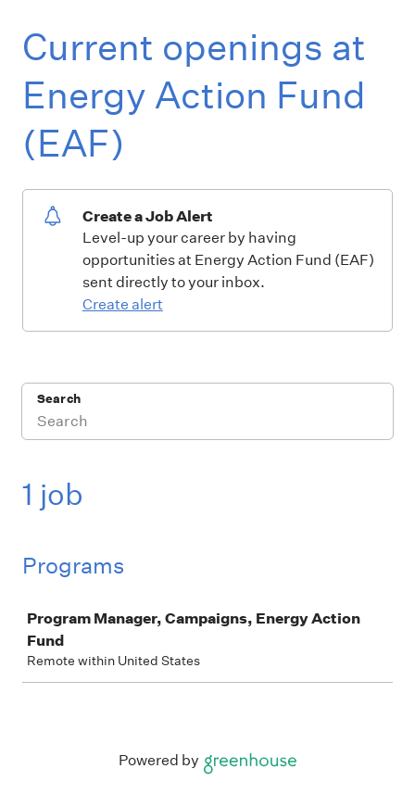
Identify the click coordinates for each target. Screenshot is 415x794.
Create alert (122, 304)
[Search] (207, 423)
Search (59, 399)
